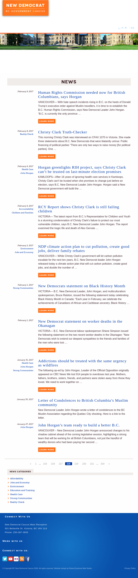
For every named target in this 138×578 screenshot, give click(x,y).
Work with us (12, 541)
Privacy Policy (130, 568)
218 (68, 463)
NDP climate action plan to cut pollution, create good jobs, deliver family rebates (83, 248)
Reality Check (26, 134)
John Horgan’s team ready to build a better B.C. (79, 425)
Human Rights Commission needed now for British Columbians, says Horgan (81, 94)
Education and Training (22, 490)
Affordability (16, 478)
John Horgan (26, 173)
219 (76, 463)
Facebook (27, 559)
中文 (132, 28)
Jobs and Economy (24, 252)
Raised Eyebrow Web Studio (80, 568)
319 (102, 463)
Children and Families (22, 213)
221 (92, 463)
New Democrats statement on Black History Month (81, 286)
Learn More (46, 121)
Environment (27, 249)
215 (45, 463)
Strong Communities (23, 288)
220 (84, 463)
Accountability (26, 209)
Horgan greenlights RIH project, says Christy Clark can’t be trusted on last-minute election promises (82, 169)
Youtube (10, 559)
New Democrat (25, 5)
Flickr (16, 559)
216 (53, 463)
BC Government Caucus (25, 11)
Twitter (4, 559)
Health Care (27, 169)
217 (61, 463)
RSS (21, 559)
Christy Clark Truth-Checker (62, 132)
